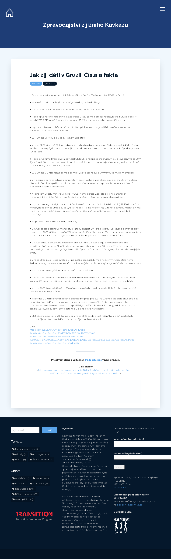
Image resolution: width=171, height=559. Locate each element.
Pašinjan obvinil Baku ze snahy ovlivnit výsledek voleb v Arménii (84, 373)
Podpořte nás (93, 360)
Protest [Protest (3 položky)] (20, 459)
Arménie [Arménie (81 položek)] (42, 478)
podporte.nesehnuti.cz (129, 504)
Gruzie (37, 83)
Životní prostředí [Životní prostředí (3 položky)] (42, 459)
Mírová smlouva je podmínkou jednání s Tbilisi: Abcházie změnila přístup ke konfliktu (84, 370)
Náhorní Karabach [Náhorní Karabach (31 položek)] (26, 494)
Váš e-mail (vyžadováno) (137, 455)
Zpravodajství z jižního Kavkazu (85, 24)
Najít (49, 430)
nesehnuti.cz (120, 487)
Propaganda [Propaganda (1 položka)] (41, 454)
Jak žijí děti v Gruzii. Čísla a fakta (74, 75)
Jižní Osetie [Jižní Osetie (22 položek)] (41, 483)
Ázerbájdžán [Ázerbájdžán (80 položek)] (24, 499)
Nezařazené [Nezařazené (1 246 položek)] (24, 488)
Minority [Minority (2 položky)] (20, 454)
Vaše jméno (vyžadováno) (137, 442)
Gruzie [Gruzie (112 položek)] (20, 483)
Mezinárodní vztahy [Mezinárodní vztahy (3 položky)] (26, 449)
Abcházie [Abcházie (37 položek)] (22, 478)
